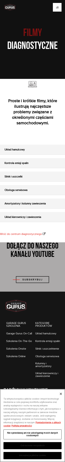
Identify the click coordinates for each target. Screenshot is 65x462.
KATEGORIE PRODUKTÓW (43, 324)
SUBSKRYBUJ (32, 279)
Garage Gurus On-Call (19, 333)
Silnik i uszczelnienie (47, 348)
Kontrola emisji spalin (47, 341)
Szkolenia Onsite (16, 348)
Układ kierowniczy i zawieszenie (46, 374)
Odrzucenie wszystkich (32, 445)
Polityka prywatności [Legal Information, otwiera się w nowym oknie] (21, 425)
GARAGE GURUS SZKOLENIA (16, 324)
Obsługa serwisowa (47, 356)
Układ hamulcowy (45, 333)
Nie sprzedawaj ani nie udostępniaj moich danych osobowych (32, 434)
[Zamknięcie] (61, 394)
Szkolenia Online (16, 356)
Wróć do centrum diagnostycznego (21, 234)
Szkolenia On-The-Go (19, 341)
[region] (32, 425)
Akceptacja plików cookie (32, 455)
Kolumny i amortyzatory (43, 365)
